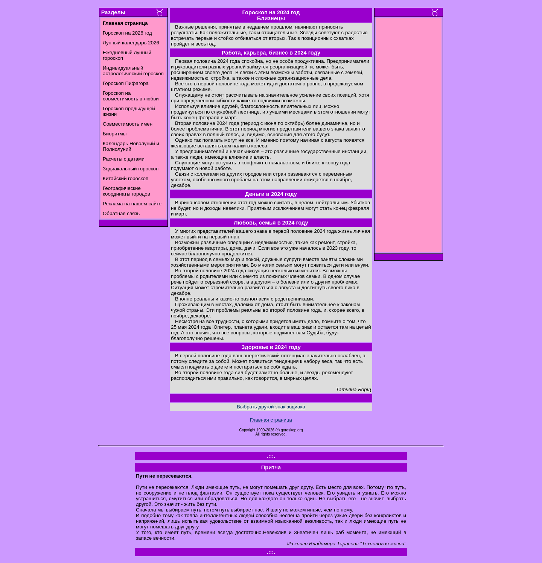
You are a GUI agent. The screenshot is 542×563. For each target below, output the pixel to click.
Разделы (113, 12)
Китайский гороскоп (125, 178)
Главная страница (271, 420)
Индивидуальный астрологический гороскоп (133, 70)
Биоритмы (114, 134)
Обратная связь (121, 213)
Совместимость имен (127, 124)
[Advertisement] (409, 137)
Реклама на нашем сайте (132, 203)
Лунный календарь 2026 (131, 43)
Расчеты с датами (124, 159)
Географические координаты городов (126, 191)
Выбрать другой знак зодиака (271, 407)
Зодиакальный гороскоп (130, 168)
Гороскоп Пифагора (126, 83)
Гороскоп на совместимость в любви (131, 96)
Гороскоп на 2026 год (127, 33)
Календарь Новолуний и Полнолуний (131, 146)
